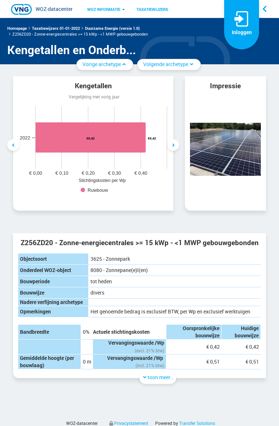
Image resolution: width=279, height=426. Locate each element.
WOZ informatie (103, 9)
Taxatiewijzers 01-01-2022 (56, 28)
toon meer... (158, 377)
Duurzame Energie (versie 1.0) (112, 28)
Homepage (17, 28)
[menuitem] (104, 9)
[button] (104, 9)
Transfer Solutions (197, 423)
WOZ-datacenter (54, 8)
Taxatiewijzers (152, 9)
